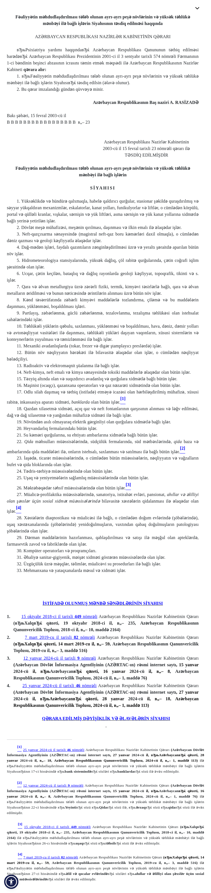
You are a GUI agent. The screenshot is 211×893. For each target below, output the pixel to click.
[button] (11, 882)
